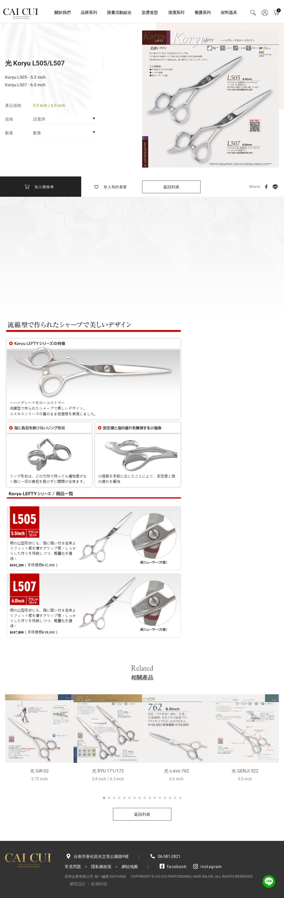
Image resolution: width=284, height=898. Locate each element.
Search (253, 13)
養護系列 (202, 12)
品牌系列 (89, 12)
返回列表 (171, 187)
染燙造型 (150, 12)
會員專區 (265, 13)
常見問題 (73, 866)
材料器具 (229, 12)
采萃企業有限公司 (21, 12)
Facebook (266, 186)
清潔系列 (176, 12)
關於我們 (62, 12)
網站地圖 (130, 866)
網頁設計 (78, 883)
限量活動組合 (119, 12)
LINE (275, 186)
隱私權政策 (101, 866)
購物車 (278, 10)
